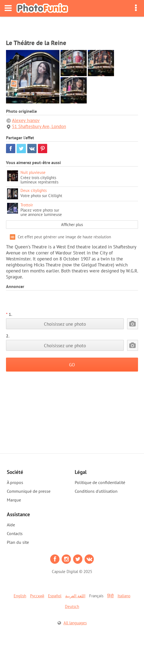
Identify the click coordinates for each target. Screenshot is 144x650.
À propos (15, 482)
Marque (14, 500)
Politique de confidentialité (100, 482)
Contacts (15, 533)
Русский (37, 595)
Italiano (124, 595)
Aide (11, 524)
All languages (75, 622)
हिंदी (110, 595)
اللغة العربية (75, 595)
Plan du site (18, 542)
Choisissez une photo (65, 324)
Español (54, 595)
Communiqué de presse (28, 491)
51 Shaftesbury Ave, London (39, 126)
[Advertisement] (72, 26)
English (20, 595)
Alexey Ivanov (26, 120)
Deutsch (72, 606)
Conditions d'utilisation (96, 491)
